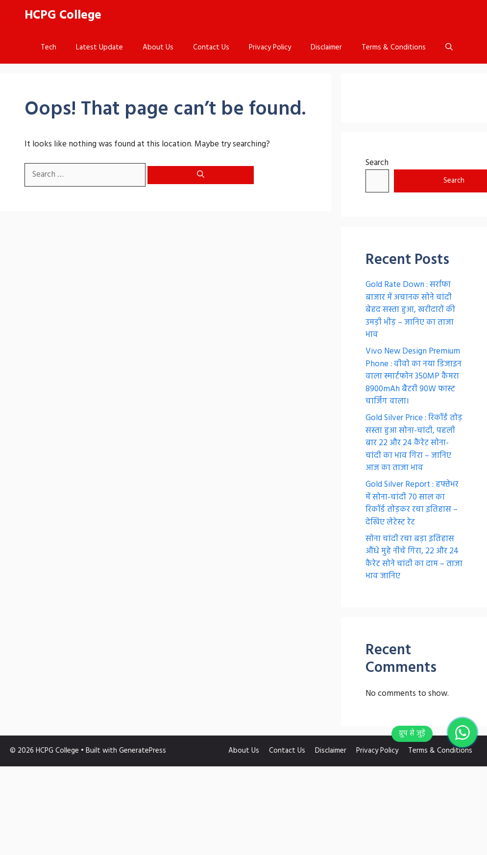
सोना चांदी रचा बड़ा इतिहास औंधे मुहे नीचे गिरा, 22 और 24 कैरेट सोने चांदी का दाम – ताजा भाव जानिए (414, 557)
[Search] (200, 175)
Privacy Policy (270, 47)
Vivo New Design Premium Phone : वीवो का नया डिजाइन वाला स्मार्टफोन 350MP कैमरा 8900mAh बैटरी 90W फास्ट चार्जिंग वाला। (413, 376)
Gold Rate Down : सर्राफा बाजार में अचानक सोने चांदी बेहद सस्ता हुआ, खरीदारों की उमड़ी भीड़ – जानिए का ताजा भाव (410, 309)
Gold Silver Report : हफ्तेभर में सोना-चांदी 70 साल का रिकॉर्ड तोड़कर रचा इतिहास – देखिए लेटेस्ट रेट (412, 503)
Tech (48, 47)
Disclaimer (326, 47)
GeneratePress (142, 751)
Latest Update (99, 47)
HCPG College (62, 15)
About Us (158, 47)
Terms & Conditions (394, 47)
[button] (449, 48)
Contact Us (211, 47)
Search (377, 162)
